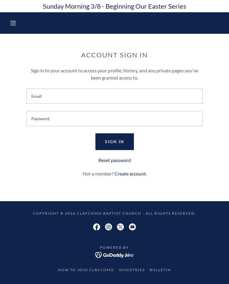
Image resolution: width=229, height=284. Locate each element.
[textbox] (114, 96)
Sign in (114, 141)
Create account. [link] (130, 173)
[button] (13, 23)
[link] (97, 227)
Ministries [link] (132, 270)
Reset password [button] (114, 160)
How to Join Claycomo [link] (86, 270)
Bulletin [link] (160, 270)
